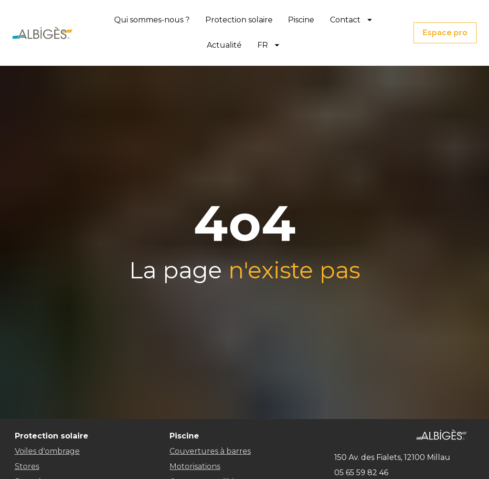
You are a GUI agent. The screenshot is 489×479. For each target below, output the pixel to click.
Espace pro (445, 32)
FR (268, 45)
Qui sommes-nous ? (152, 19)
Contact (351, 19)
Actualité (224, 45)
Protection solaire (239, 19)
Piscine (301, 19)
